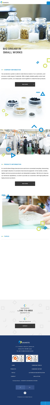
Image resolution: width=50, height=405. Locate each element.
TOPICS (13, 372)
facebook (25, 393)
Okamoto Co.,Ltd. (25, 342)
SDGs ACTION (36, 376)
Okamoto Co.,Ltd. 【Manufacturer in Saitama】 (5, 2)
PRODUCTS (13, 369)
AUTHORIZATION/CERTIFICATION (37, 372)
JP (20, 387)
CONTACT (25, 325)
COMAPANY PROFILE (37, 365)
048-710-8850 (25, 311)
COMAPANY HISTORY (37, 369)
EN (29, 387)
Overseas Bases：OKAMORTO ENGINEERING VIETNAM (25, 380)
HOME (13, 365)
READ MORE (25, 84)
